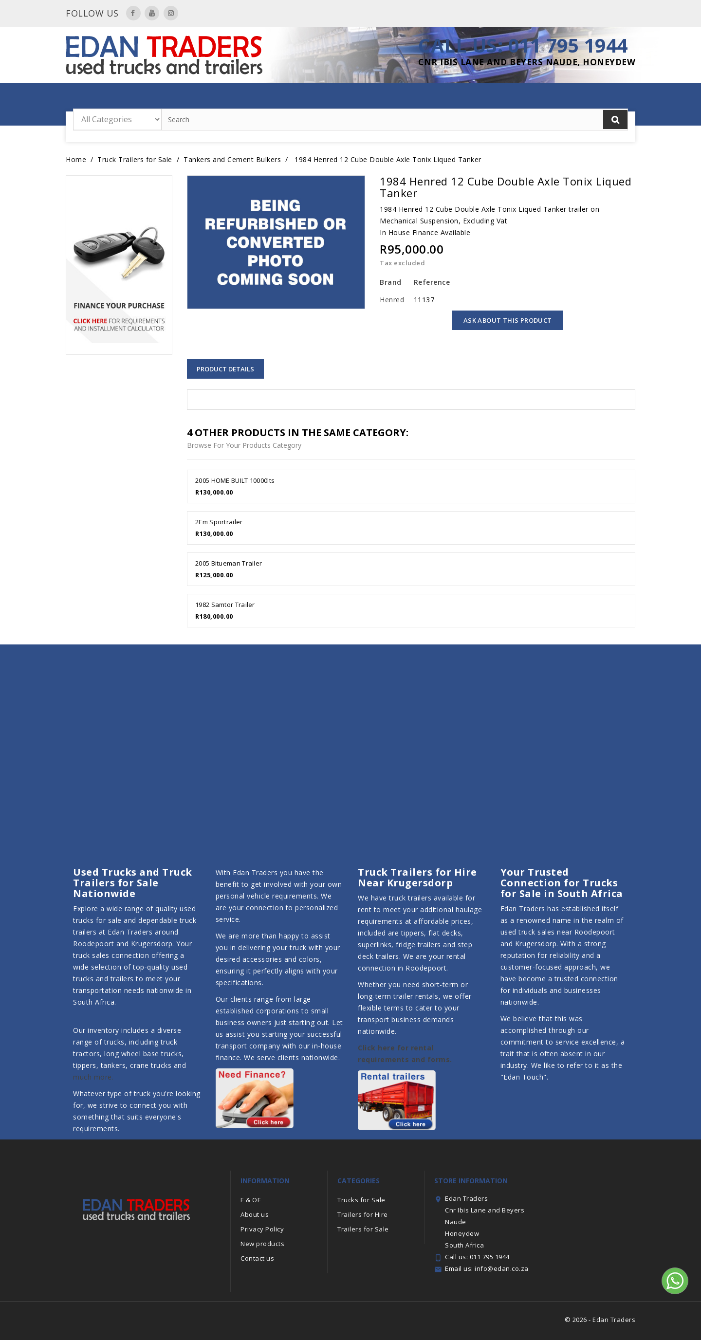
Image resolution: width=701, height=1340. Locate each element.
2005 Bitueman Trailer (228, 563)
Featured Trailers (404, 97)
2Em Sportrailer (219, 521)
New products (262, 1243)
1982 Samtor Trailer (225, 604)
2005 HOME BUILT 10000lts (235, 480)
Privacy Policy (262, 1229)
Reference (430, 282)
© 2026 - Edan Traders (600, 1319)
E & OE (250, 1199)
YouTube (152, 13)
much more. (93, 1077)
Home (150, 97)
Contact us (257, 1258)
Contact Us (608, 97)
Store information (471, 1180)
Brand (391, 282)
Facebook (133, 13)
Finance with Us (546, 97)
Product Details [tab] (225, 369)
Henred (392, 299)
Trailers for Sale (330, 97)
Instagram (171, 13)
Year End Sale (191, 97)
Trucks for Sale (476, 97)
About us (254, 1214)
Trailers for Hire (258, 97)
